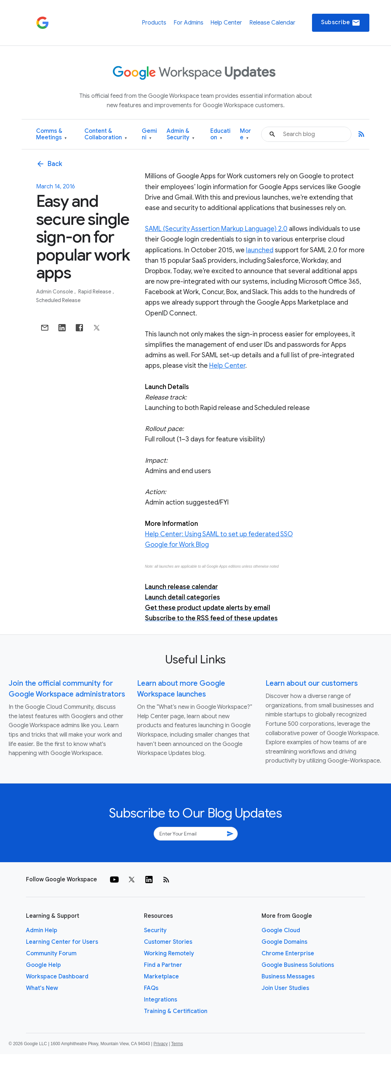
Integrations (160, 999)
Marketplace (161, 976)
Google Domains (284, 942)
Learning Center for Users (62, 942)
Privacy (161, 1043)
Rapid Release (95, 291)
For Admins (188, 22)
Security (155, 930)
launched (259, 250)
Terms (177, 1043)
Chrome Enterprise (288, 953)
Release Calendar (272, 22)
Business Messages (288, 976)
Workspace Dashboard (57, 976)
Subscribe (340, 22)
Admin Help (41, 930)
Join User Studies (285, 988)
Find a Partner (163, 965)
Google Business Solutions (298, 965)
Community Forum (51, 953)
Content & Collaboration (105, 134)
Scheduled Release (58, 300)
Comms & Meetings (51, 134)
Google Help (43, 965)
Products (154, 22)
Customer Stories (168, 942)
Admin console (55, 291)
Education (220, 134)
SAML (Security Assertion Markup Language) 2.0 (216, 229)
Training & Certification (175, 1011)
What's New (42, 988)
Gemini (149, 134)
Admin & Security (180, 134)
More (245, 134)
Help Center (226, 22)
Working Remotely (169, 953)
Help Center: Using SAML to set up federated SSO (219, 534)
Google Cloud (281, 930)
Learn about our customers (311, 683)
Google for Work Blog (177, 545)
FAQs (151, 988)
